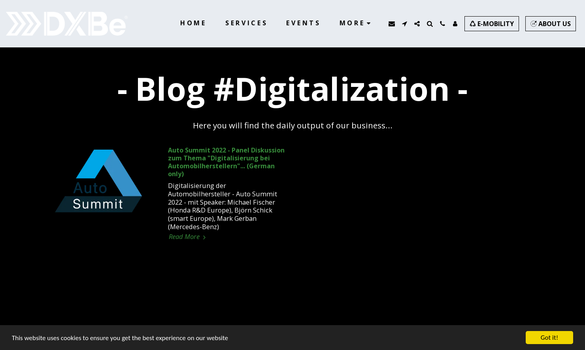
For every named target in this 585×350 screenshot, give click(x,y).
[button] (392, 24)
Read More (188, 236)
